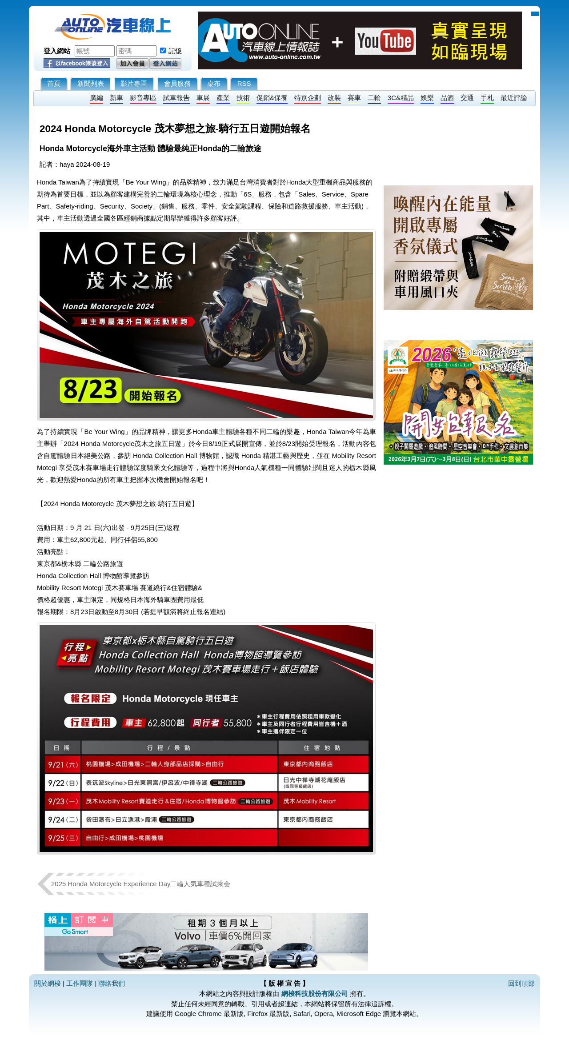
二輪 (374, 97)
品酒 (447, 97)
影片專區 (133, 83)
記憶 (175, 51)
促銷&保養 (272, 97)
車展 (203, 97)
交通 (467, 97)
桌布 (213, 83)
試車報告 (176, 97)
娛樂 (427, 97)
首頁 (53, 83)
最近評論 (514, 97)
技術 (243, 97)
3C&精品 (401, 97)
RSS (244, 83)
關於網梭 (47, 983)
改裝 (334, 97)
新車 (116, 97)
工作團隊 (79, 983)
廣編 (96, 97)
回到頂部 (521, 983)
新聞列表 (90, 83)
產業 (223, 97)
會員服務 (177, 83)
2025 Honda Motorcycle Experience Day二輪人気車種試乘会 (140, 883)
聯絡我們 (111, 983)
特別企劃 (307, 97)
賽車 (354, 97)
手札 (487, 97)
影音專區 (143, 97)
